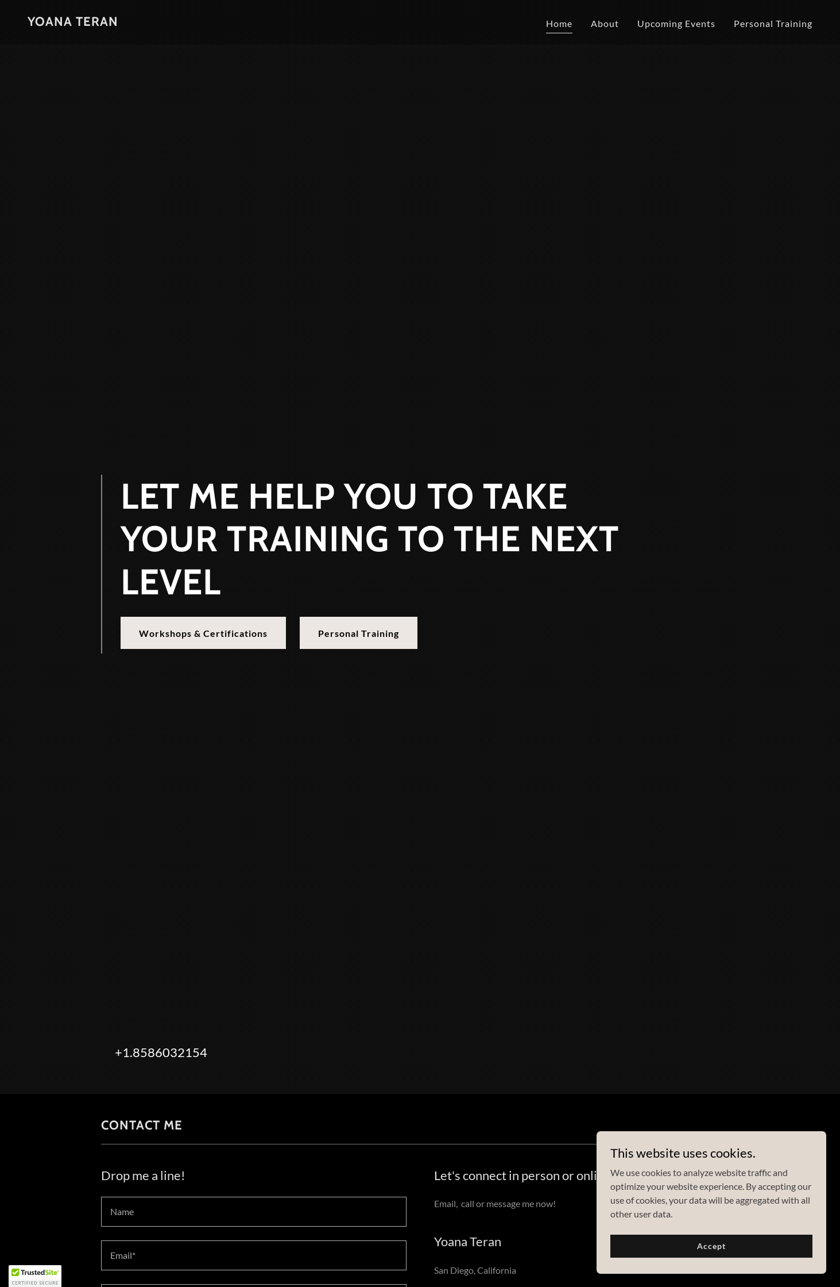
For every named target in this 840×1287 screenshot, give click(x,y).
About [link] (605, 23)
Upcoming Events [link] (676, 23)
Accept (711, 1246)
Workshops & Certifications (203, 633)
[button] (35, 1276)
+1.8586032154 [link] (161, 1052)
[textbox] (254, 1212)
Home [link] (559, 23)
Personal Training (358, 633)
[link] (73, 22)
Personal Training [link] (773, 23)
